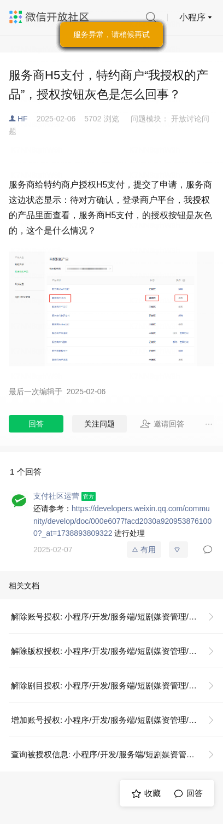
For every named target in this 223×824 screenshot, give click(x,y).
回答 (36, 423)
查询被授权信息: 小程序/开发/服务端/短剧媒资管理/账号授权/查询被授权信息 (117, 754)
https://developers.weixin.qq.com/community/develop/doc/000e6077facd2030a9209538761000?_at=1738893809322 (122, 520)
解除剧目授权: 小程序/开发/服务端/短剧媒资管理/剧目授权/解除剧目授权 (117, 685)
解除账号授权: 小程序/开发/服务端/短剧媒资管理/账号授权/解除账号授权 (117, 616)
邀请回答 (162, 423)
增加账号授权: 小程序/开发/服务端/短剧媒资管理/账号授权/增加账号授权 (117, 719)
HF (22, 118)
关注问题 (99, 423)
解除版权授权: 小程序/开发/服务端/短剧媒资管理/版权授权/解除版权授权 (117, 651)
